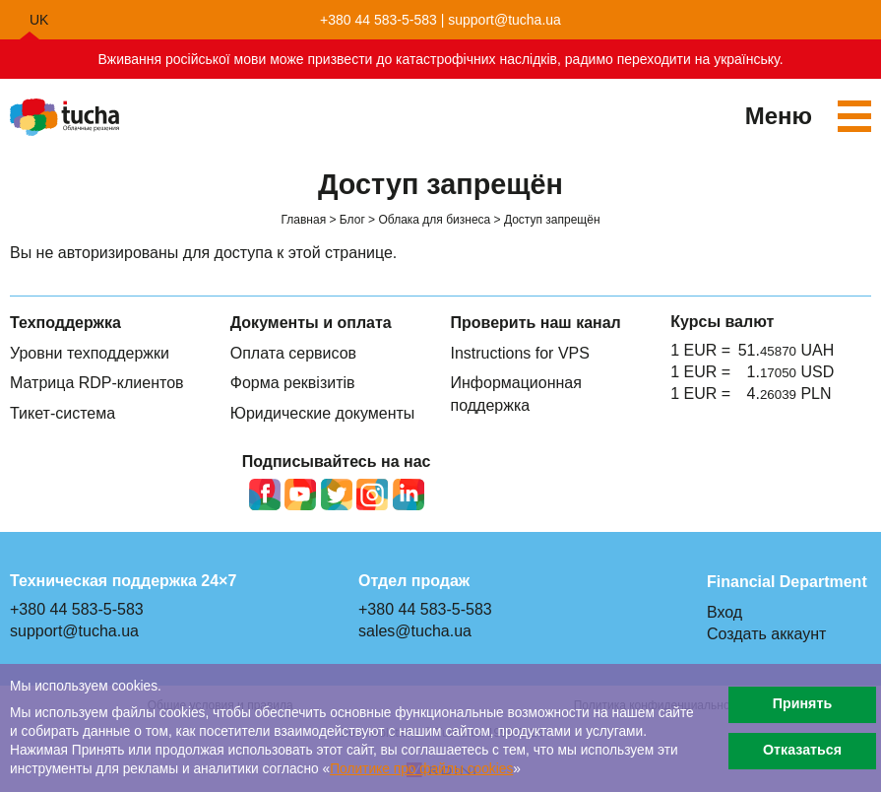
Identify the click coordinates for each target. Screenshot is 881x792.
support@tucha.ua (504, 20)
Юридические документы (322, 413)
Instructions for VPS (520, 353)
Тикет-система (62, 413)
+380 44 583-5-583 (378, 20)
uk (39, 20)
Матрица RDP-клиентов (97, 382)
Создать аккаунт (766, 634)
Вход (724, 612)
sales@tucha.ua (415, 631)
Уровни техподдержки (89, 353)
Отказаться (802, 750)
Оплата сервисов (293, 353)
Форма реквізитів (292, 382)
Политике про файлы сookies (421, 768)
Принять (802, 704)
